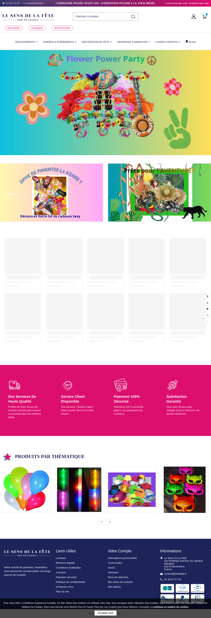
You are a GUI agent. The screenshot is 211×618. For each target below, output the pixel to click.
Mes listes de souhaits (120, 582)
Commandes (115, 562)
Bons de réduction (118, 577)
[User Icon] (195, 16)
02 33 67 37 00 (172, 579)
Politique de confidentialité (70, 582)
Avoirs (111, 567)
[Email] (33, 3)
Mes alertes (114, 586)
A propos (61, 572)
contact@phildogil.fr (175, 573)
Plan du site (62, 591)
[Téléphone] (10, 3)
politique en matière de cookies (170, 607)
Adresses (113, 572)
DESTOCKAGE (62, 28)
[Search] (133, 17)
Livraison (61, 558)
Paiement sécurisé (66, 577)
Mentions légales (65, 562)
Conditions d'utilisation (68, 567)
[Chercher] (101, 16)
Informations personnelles (122, 558)
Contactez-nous (65, 586)
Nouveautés (14, 28)
